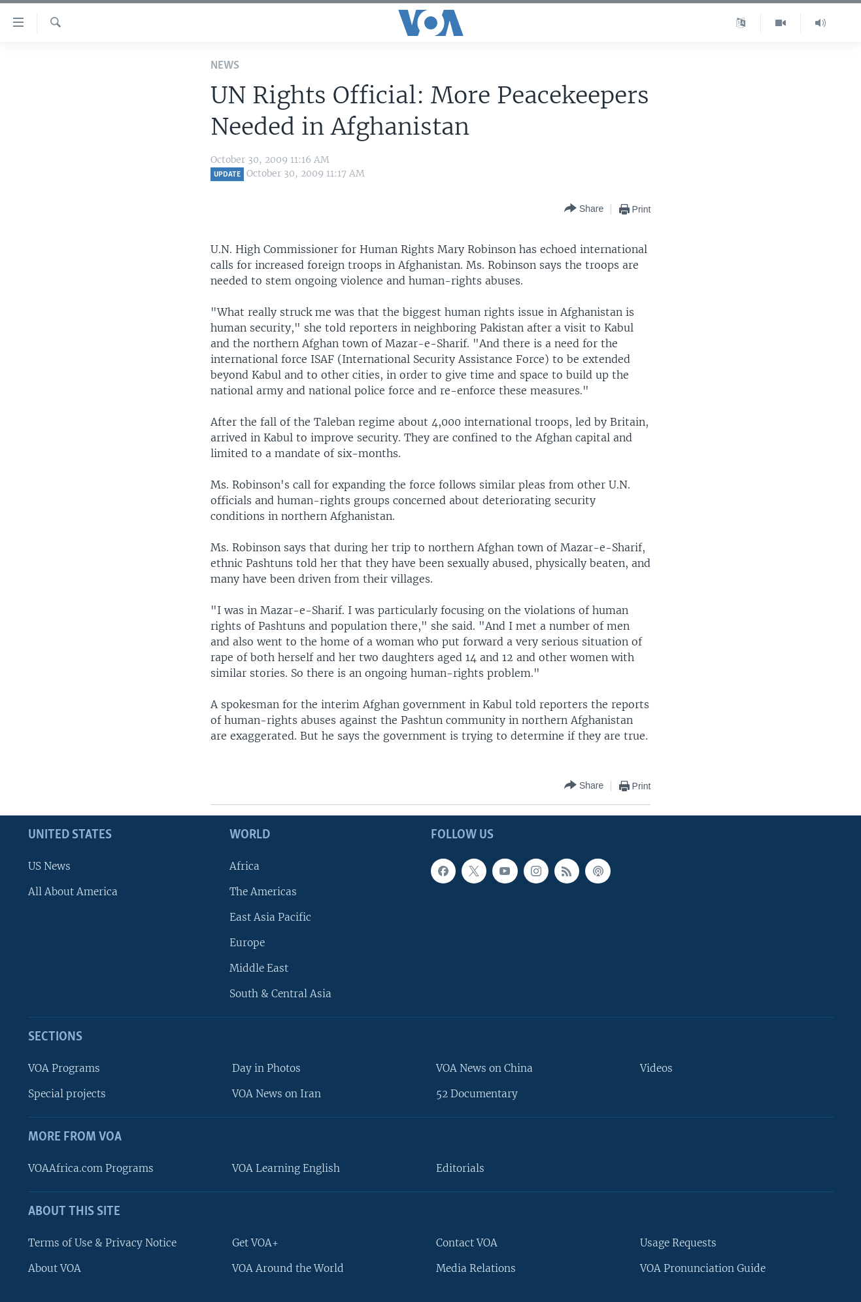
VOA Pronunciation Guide (703, 1268)
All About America (73, 891)
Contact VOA (467, 1243)
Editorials (460, 1168)
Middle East (258, 968)
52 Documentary (477, 1094)
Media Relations (476, 1268)
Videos (656, 1068)
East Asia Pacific (270, 917)
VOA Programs (64, 1068)
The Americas (263, 891)
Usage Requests (678, 1243)
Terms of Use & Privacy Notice (102, 1243)
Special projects (67, 1094)
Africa (244, 866)
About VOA (54, 1268)
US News (49, 866)
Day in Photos (266, 1068)
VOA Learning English (286, 1168)
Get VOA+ (255, 1243)
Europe (247, 942)
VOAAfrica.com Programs (91, 1168)
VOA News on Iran (276, 1094)
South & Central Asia (280, 994)
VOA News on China (484, 1068)
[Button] (583, 208)
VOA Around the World (288, 1268)
